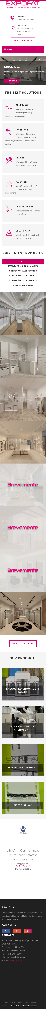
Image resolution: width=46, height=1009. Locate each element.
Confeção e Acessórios (23, 271)
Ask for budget (23, 41)
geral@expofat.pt (15, 960)
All (23, 261)
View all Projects (23, 644)
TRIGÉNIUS (15, 1006)
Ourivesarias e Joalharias (23, 266)
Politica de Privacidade (28, 1006)
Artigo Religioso (23, 285)
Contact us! (11, 76)
